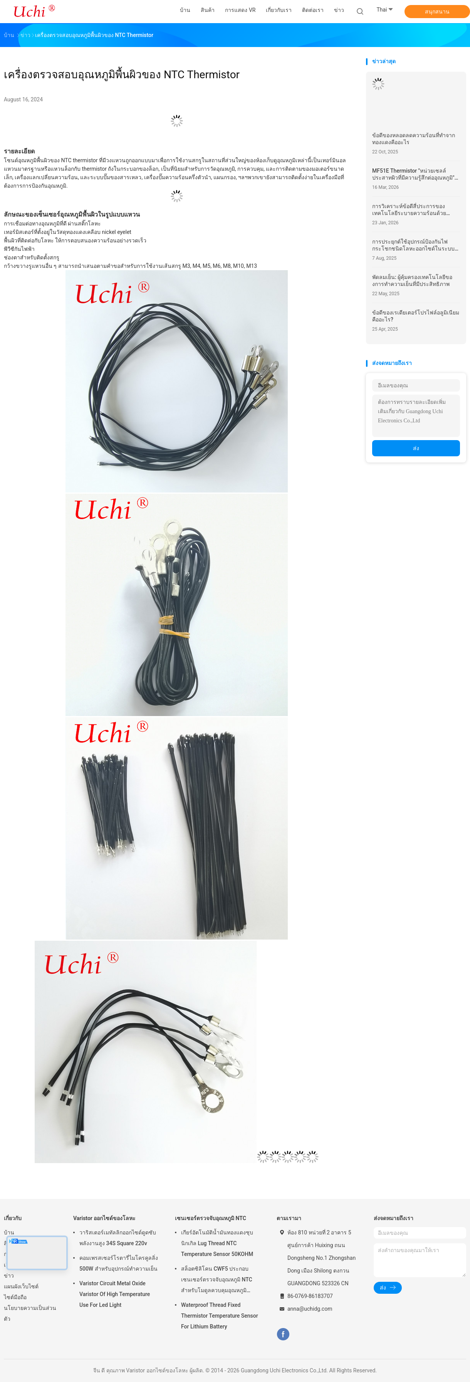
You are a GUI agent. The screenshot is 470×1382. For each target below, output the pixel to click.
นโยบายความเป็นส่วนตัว (30, 1313)
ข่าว (9, 1276)
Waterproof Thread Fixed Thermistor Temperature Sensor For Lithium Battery (219, 1316)
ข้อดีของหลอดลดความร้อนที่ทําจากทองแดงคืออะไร (413, 138)
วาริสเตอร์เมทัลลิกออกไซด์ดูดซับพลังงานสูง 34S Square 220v (117, 1237)
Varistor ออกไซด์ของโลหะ (104, 1218)
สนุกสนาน (437, 11)
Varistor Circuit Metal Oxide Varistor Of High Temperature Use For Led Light (114, 1294)
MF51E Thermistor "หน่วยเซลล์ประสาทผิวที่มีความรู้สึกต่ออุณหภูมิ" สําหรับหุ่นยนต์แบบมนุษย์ (413, 174)
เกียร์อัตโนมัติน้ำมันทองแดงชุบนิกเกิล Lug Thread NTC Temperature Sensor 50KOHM (217, 1243)
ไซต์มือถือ (15, 1297)
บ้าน (9, 1232)
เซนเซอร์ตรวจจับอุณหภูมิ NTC (210, 1218)
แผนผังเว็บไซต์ (21, 1286)
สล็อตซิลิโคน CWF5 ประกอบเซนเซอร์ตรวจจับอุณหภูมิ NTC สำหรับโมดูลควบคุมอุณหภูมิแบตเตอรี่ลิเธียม (216, 1281)
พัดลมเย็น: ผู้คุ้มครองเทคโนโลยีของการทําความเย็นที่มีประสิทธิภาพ (412, 280)
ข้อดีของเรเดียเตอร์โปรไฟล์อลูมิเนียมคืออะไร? (415, 316)
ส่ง (416, 448)
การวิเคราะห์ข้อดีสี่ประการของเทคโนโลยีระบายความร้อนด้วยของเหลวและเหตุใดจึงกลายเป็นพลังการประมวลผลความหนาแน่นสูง (414, 210)
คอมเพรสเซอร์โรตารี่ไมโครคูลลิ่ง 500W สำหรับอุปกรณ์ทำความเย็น (118, 1263)
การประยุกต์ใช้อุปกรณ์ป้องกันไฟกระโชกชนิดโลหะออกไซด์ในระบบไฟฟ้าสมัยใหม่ (413, 245)
